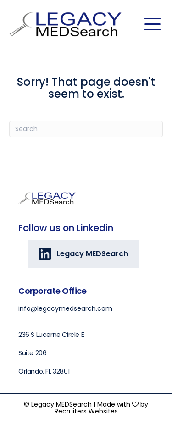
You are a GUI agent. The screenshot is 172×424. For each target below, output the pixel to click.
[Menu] (152, 24)
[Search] (86, 129)
